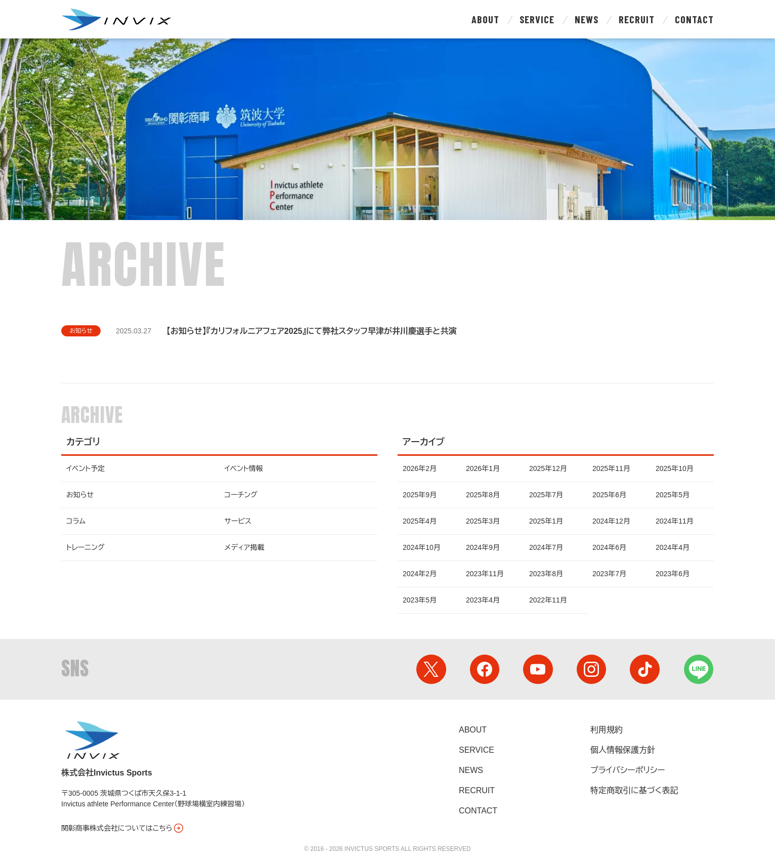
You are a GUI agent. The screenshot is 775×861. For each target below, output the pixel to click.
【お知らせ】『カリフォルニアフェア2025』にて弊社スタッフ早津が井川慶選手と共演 (312, 331)
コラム (75, 521)
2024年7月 (546, 547)
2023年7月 (609, 574)
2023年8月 (546, 574)
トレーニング (85, 547)
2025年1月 (546, 521)
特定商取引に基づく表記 (634, 790)
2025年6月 (609, 495)
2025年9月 (420, 495)
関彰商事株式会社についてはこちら (123, 828)
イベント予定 (85, 468)
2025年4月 (420, 521)
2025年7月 (546, 495)
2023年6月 (673, 574)
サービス (238, 521)
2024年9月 (483, 547)
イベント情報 (244, 468)
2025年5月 (673, 495)
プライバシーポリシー (627, 770)
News (586, 19)
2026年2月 (420, 468)
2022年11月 (548, 600)
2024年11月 (675, 521)
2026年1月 (483, 468)
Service (537, 19)
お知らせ (81, 330)
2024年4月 (673, 547)
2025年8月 (483, 495)
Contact (694, 19)
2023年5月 (420, 600)
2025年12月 (548, 468)
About (485, 19)
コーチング (241, 495)
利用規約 (606, 729)
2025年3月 (483, 521)
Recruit (637, 19)
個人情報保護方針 (622, 750)
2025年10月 (675, 468)
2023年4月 (483, 600)
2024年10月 (422, 547)
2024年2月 (420, 574)
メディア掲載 (245, 547)
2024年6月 (609, 547)
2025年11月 (611, 468)
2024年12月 (611, 521)
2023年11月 (485, 574)
